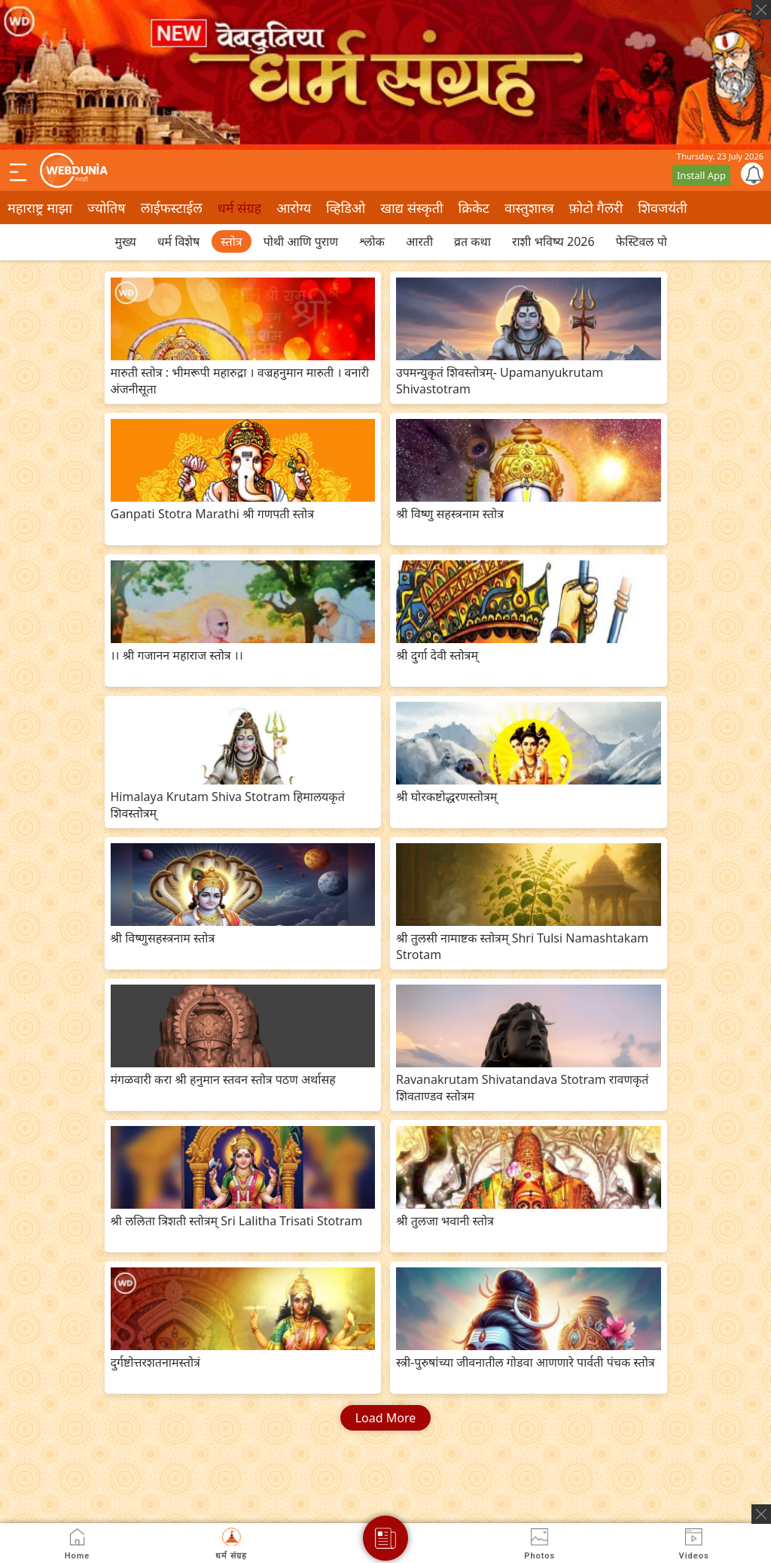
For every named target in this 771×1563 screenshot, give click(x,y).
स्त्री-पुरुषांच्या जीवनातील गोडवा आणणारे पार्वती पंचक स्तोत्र (525, 1362)
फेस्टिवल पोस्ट (647, 241)
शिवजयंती (662, 208)
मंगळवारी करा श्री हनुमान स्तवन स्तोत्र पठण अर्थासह (223, 1079)
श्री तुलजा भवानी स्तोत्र (445, 1220)
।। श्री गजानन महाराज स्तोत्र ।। (177, 655)
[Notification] (752, 173)
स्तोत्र (231, 241)
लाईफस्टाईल (172, 208)
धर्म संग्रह (239, 208)
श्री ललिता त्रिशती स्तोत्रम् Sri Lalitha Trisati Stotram (237, 1220)
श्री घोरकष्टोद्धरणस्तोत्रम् (446, 796)
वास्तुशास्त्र (529, 208)
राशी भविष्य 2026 (553, 241)
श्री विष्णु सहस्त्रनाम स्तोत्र (450, 513)
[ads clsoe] (761, 1514)
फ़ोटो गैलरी (596, 208)
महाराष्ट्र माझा (40, 208)
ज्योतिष (106, 208)
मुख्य (125, 241)
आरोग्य (293, 208)
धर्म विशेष (178, 241)
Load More (385, 1418)
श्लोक (372, 241)
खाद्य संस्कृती (411, 208)
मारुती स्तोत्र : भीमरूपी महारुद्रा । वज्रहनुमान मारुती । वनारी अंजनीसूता (240, 380)
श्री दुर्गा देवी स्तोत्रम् (437, 655)
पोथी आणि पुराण (301, 241)
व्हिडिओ (345, 208)
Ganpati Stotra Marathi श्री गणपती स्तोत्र (213, 513)
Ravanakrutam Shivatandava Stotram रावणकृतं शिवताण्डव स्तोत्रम (522, 1087)
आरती (419, 241)
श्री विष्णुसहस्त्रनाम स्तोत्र (163, 938)
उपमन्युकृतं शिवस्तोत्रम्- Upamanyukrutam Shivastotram (499, 380)
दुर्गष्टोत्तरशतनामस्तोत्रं (155, 1362)
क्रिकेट (474, 208)
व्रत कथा (472, 241)
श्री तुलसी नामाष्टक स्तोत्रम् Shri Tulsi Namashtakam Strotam (522, 946)
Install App (701, 175)
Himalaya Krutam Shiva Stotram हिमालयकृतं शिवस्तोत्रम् (228, 804)
